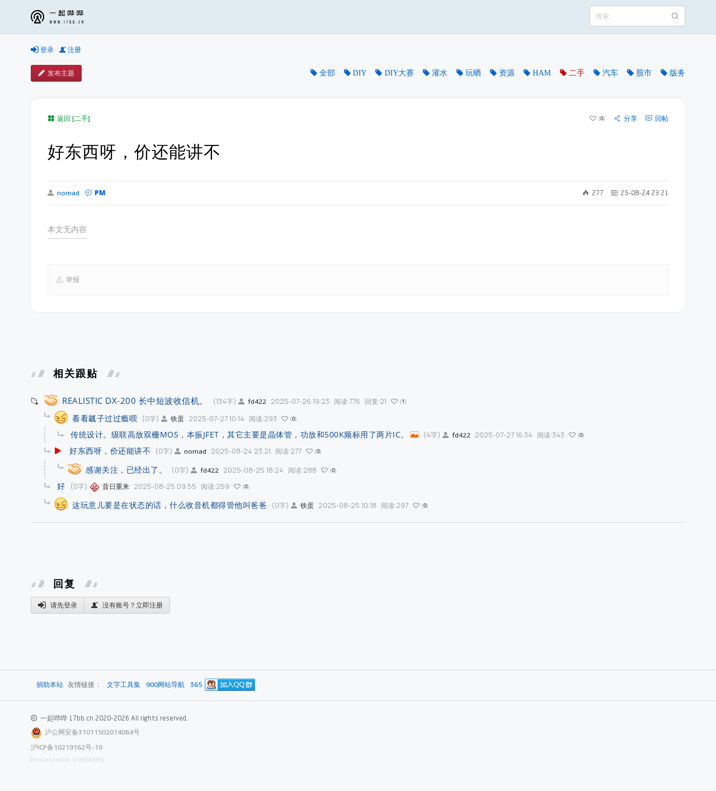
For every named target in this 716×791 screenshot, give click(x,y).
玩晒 (473, 73)
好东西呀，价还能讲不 (109, 450)
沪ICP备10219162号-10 (66, 747)
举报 (67, 279)
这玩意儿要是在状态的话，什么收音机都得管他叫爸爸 (169, 505)
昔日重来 (109, 486)
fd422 (252, 401)
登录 (42, 50)
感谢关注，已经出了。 (126, 469)
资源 (507, 73)
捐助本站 (49, 684)
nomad (63, 193)
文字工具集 (123, 685)
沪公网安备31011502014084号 (92, 732)
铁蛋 (172, 419)
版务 (677, 73)
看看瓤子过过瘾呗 (104, 418)
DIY (360, 73)
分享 (625, 118)
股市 (644, 73)
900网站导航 (165, 685)
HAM (542, 73)
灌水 (439, 73)
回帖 (657, 118)
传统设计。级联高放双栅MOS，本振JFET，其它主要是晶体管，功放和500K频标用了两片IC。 (239, 434)
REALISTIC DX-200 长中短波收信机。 (135, 400)
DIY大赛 (399, 73)
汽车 (610, 73)
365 (196, 685)
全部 (327, 73)
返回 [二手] (69, 118)
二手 (577, 73)
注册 (70, 50)
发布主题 (56, 73)
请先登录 (57, 605)
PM (95, 192)
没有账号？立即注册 (127, 605)
